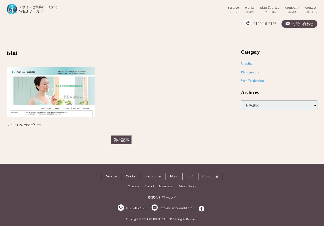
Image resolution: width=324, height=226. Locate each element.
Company (134, 186)
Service (111, 176)
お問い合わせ (302, 24)
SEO (190, 176)
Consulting (210, 176)
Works (130, 176)
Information (166, 186)
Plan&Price (152, 176)
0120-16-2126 (264, 24)
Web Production (252, 81)
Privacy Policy (187, 186)
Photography (250, 72)
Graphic (246, 63)
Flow (173, 176)
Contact (149, 186)
